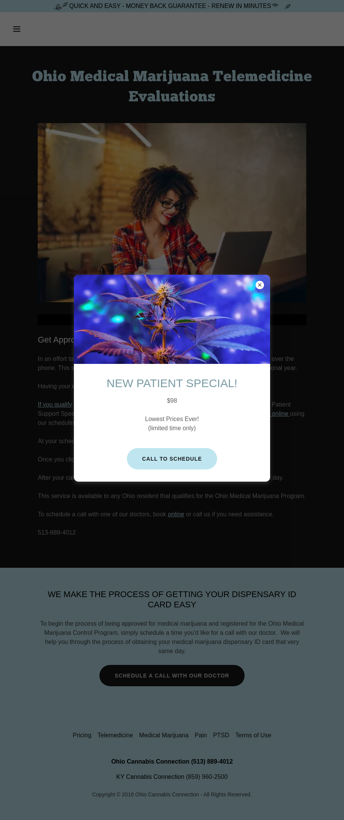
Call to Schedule (172, 459)
